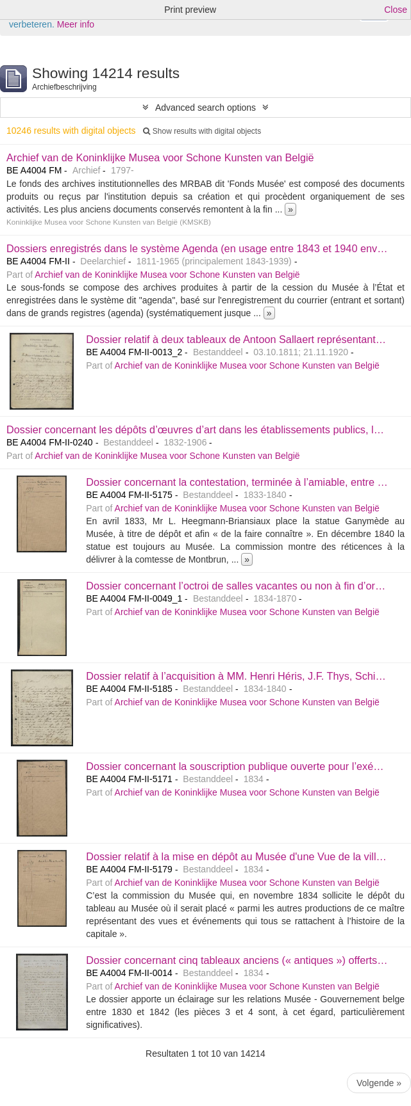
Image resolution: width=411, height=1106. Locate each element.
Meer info (75, 24)
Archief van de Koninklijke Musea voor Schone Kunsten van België (160, 157)
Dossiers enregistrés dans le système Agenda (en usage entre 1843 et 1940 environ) (202, 248)
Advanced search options (205, 107)
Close (395, 9)
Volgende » (378, 1083)
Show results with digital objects (202, 131)
